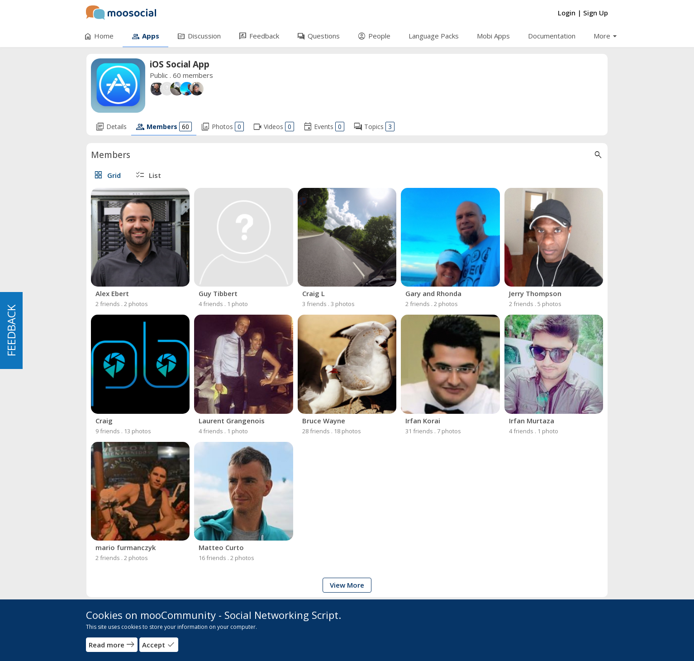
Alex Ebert (112, 293)
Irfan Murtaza (531, 420)
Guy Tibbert (218, 293)
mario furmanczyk (125, 547)
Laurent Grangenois (232, 420)
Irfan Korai (422, 420)
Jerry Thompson (535, 293)
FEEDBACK (11, 330)
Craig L (313, 293)
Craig (104, 420)
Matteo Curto (221, 547)
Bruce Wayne (323, 420)
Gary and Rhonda (433, 293)
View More (347, 584)
